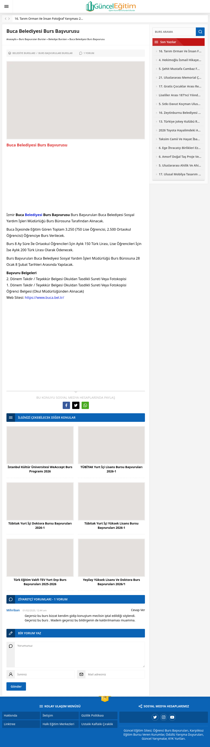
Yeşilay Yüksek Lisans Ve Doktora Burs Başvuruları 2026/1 (111, 582)
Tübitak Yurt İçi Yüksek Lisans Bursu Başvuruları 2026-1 (111, 525)
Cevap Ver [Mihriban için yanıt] (138, 610)
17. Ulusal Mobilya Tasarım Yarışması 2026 (180, 174)
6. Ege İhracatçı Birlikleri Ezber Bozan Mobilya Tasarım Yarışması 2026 (180, 148)
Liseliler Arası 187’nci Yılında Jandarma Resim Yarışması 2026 (180, 95)
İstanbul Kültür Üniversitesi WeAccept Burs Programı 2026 (40, 469)
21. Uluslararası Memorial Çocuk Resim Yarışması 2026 (180, 77)
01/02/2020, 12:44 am (35, 610)
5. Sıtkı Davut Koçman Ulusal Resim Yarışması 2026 (180, 104)
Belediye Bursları (57, 39)
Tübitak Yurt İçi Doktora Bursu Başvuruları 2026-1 (40, 525)
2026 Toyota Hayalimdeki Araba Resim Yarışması (180, 130)
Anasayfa (11, 39)
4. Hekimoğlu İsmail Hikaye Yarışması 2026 (180, 60)
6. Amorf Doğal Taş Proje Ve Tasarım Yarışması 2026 (180, 157)
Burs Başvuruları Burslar (32, 39)
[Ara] (174, 31)
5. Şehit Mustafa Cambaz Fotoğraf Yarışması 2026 (180, 69)
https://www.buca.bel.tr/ (44, 297)
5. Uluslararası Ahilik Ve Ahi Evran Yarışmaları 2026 (180, 165)
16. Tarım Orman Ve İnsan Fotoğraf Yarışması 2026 (50, 19)
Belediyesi (33, 214)
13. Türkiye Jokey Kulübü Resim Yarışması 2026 (180, 121)
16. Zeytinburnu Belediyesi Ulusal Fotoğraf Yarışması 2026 (180, 113)
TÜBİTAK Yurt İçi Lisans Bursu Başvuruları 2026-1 (112, 469)
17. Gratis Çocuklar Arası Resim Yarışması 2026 (180, 86)
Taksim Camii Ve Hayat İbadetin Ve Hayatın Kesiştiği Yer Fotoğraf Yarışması (180, 139)
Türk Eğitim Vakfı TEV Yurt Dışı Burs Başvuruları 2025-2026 (40, 582)
